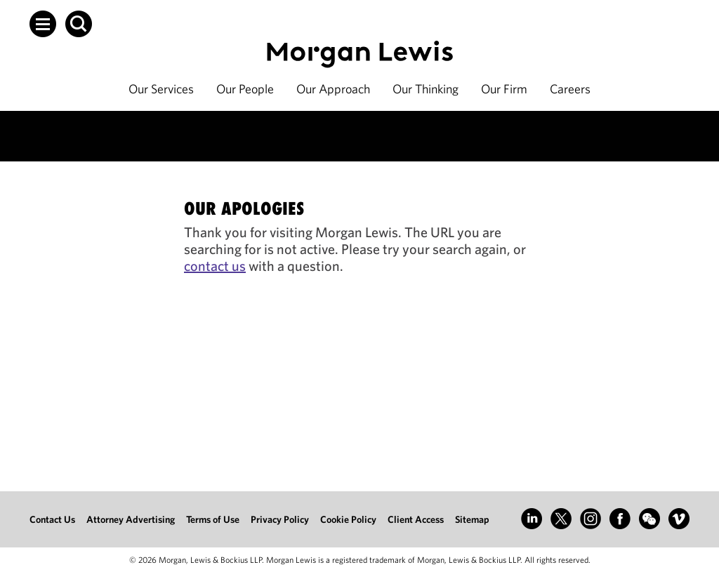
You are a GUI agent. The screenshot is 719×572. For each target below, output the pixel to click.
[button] (42, 24)
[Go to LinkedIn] (531, 518)
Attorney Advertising (130, 519)
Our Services (161, 89)
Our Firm (504, 89)
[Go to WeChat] (649, 518)
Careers (570, 89)
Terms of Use (212, 519)
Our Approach (333, 89)
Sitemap (472, 519)
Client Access (416, 519)
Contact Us (52, 519)
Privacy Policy (280, 519)
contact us (215, 265)
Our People (245, 89)
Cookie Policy (348, 519)
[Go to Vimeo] (679, 518)
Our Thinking (426, 89)
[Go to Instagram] (590, 518)
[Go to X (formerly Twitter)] (561, 518)
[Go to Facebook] (620, 518)
